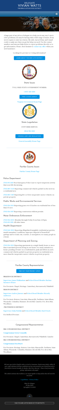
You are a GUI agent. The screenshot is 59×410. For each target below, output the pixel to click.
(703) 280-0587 (8, 195)
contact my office (40, 46)
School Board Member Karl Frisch (37, 311)
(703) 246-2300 (8, 230)
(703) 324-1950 (8, 205)
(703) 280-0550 (8, 189)
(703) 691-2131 (8, 183)
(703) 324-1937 (8, 211)
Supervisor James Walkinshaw (14, 280)
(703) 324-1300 (8, 220)
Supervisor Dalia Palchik (12, 311)
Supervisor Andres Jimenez (13, 293)
